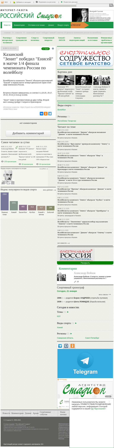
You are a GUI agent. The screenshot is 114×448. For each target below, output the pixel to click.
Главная (7, 33)
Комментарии (19, 25)
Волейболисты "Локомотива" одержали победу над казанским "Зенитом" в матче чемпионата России (83, 223)
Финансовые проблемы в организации (106, 40)
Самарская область (65, 338)
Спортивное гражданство (21, 39)
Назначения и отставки (92, 39)
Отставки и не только (36, 25)
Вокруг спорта (63, 25)
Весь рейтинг (43, 168)
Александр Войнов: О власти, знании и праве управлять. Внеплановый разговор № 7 (101, 91)
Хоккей (60, 327)
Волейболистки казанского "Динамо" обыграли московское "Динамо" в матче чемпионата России (82, 133)
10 (78, 281)
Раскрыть (85, 263)
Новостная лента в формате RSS (68, 430)
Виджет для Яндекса (65, 437)
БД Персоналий (98, 409)
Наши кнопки (63, 413)
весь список (103, 294)
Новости (7, 25)
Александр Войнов (84, 273)
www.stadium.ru (8, 430)
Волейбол (62, 110)
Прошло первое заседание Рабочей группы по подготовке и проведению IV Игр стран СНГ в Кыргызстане (44, 154)
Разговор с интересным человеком (7, 40)
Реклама (61, 438)
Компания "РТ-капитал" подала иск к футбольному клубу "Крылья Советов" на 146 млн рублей (27, 154)
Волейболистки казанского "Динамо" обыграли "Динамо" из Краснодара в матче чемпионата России (82, 168)
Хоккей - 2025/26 (62, 39)
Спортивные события (45, 413)
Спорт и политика (35, 39)
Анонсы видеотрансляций (77, 39)
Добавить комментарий (28, 133)
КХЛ (58, 316)
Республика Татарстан (67, 121)
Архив (35, 413)
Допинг (51, 25)
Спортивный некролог (48, 39)
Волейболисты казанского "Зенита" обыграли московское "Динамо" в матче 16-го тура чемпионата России (81, 179)
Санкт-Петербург (92, 338)
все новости (62, 243)
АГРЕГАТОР (76, 25)
